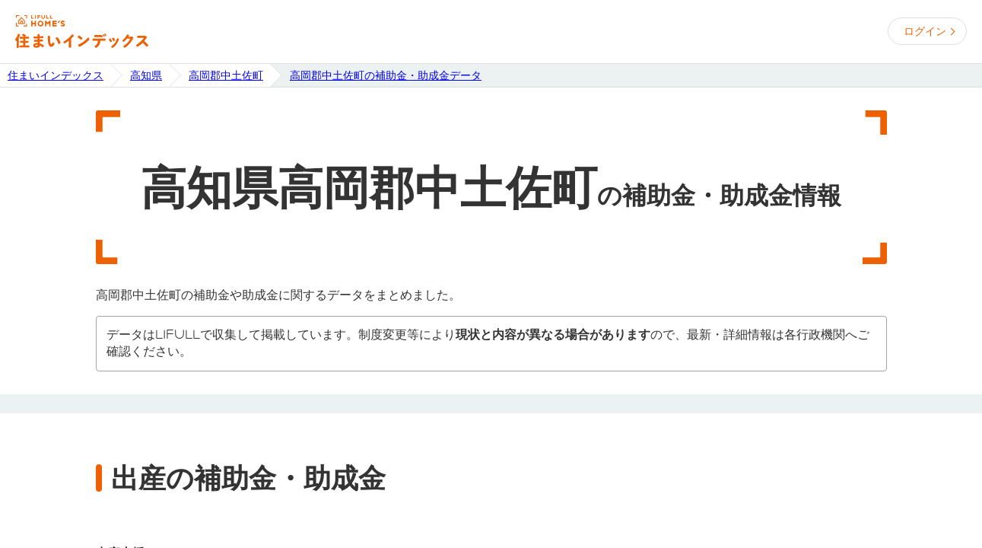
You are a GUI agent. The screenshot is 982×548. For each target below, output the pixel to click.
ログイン (925, 31)
